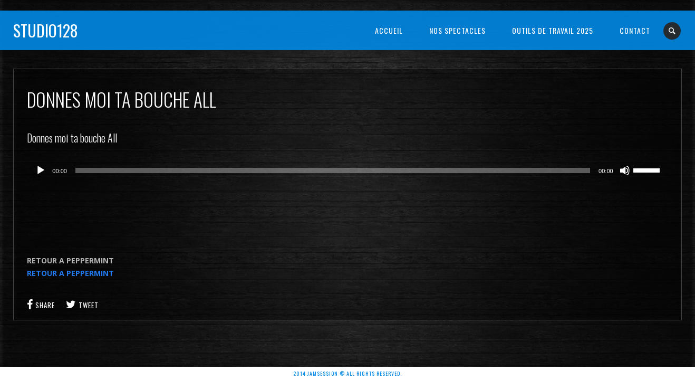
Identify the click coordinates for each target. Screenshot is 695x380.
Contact (635, 30)
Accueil (389, 30)
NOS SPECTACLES (457, 30)
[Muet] (625, 170)
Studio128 (45, 30)
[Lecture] (40, 170)
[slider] (332, 170)
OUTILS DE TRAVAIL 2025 (552, 30)
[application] (347, 170)
